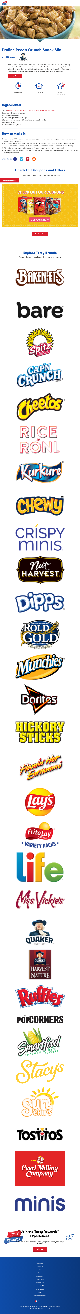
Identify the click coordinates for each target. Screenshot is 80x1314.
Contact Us (40, 1266)
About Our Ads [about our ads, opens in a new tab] (38, 1286)
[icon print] (34, 159)
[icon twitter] (21, 159)
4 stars (63, 95)
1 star (57, 95)
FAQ (40, 1269)
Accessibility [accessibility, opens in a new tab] (38, 1276)
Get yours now (42, 234)
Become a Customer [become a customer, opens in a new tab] (39, 1296)
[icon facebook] (15, 159)
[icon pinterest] (27, 159)
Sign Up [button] (40, 1249)
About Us (40, 1263)
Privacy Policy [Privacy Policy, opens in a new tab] (38, 1279)
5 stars (65, 95)
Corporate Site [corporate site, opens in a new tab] (38, 1289)
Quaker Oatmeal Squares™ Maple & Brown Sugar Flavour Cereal (31, 110)
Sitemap (40, 1273)
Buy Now (14, 76)
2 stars (59, 95)
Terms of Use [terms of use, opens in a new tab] (38, 1283)
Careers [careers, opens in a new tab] (37, 1292)
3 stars (61, 95)
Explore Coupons (9, 180)
